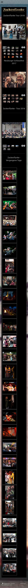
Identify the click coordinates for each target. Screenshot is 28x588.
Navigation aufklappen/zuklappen (14, 2)
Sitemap (13, 583)
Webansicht (23, 583)
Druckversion (6, 583)
